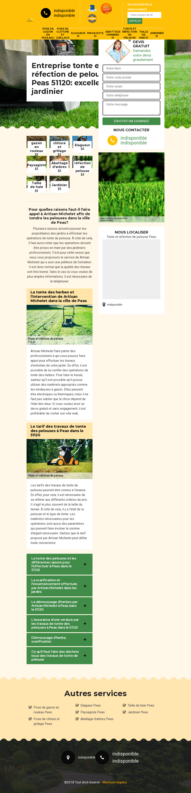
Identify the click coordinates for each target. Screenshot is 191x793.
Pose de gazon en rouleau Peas (46, 710)
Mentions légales (114, 782)
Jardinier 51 (157, 34)
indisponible (64, 10)
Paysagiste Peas (93, 712)
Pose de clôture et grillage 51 (62, 35)
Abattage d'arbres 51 (112, 34)
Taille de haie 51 (143, 34)
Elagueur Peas (91, 705)
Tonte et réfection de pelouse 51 (129, 35)
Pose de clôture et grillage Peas (47, 721)
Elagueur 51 (78, 34)
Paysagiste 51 (95, 34)
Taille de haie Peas (141, 705)
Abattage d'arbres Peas (97, 719)
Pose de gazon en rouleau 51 (48, 35)
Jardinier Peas (138, 712)
